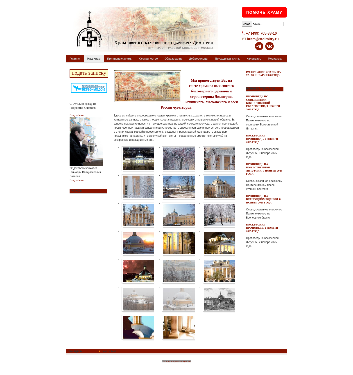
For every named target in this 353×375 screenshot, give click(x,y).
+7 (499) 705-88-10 (261, 33)
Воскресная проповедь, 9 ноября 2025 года (262, 139)
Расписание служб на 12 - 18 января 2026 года (263, 73)
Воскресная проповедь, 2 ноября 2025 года (262, 228)
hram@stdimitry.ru (263, 39)
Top (279, 351)
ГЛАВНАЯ (91, 351)
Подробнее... (78, 115)
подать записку (89, 73)
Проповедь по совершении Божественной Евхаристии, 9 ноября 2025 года (263, 103)
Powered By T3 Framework (176, 367)
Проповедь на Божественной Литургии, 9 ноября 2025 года (264, 169)
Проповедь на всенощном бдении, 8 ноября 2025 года (263, 199)
